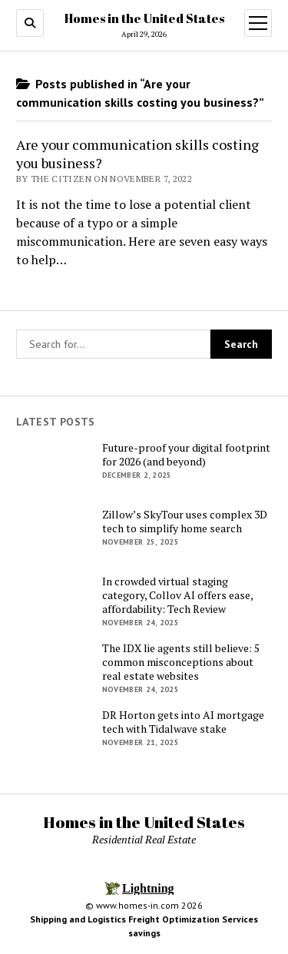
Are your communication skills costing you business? (137, 153)
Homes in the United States (144, 18)
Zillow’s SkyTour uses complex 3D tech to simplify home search (184, 521)
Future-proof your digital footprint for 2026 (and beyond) (186, 455)
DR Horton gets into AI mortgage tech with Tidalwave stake (183, 722)
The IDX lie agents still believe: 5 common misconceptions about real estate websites (181, 662)
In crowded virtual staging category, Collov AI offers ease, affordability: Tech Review (177, 595)
